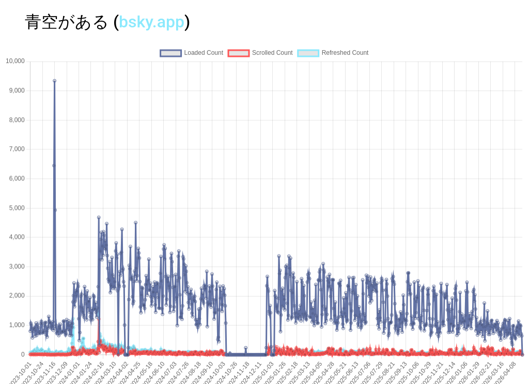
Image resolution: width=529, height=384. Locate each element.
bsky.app (151, 22)
